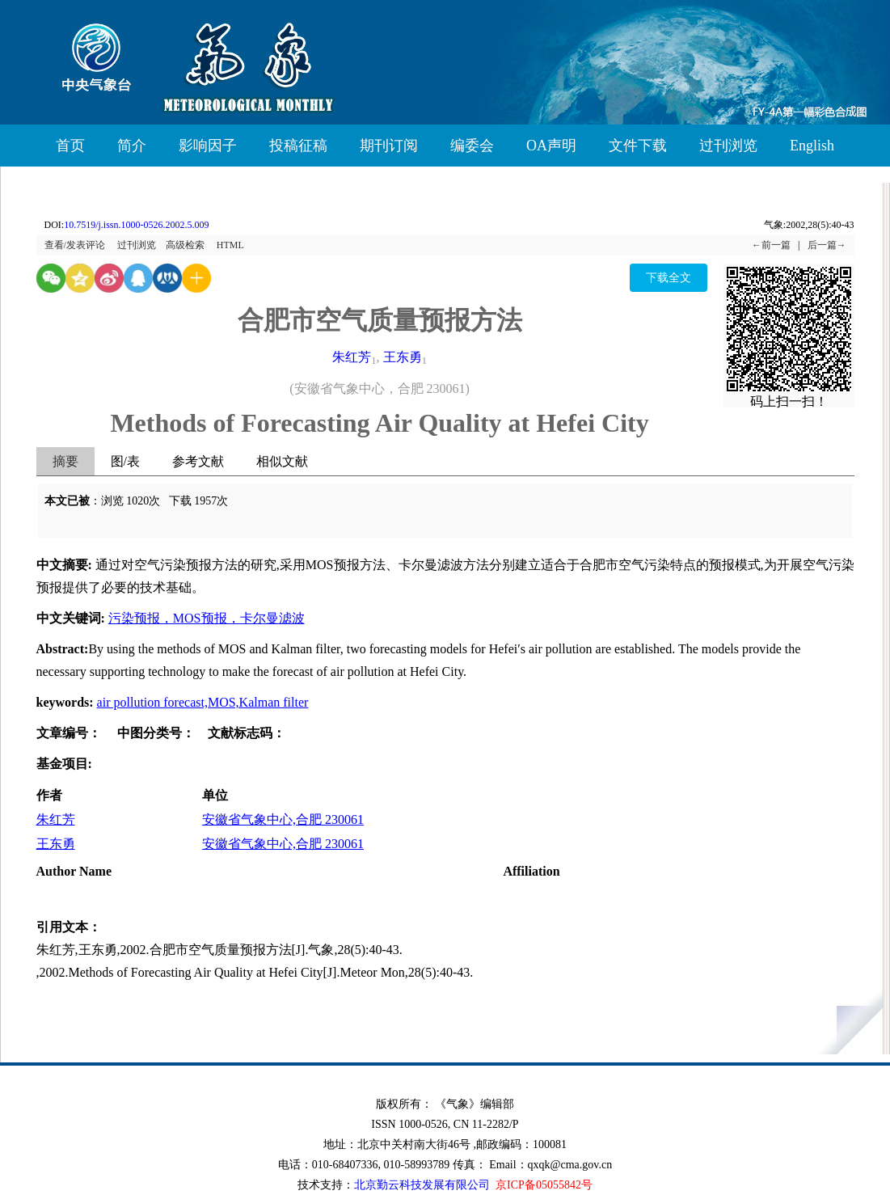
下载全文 (668, 278)
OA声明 (551, 145)
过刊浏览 (728, 145)
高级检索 (185, 245)
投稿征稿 (298, 145)
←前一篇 (771, 245)
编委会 (472, 145)
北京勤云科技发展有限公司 (422, 1185)
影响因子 (208, 145)
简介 (131, 145)
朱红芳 (351, 357)
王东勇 (402, 357)
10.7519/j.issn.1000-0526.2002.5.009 (136, 224)
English (812, 145)
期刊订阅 (389, 145)
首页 (70, 145)
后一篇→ (827, 245)
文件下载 (638, 145)
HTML (230, 245)
